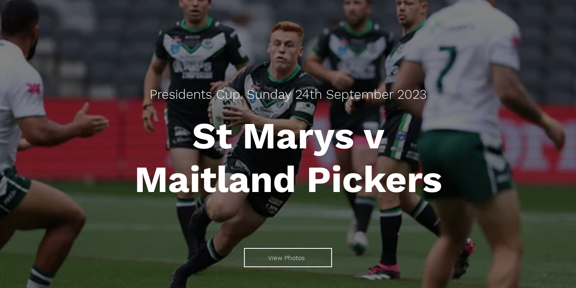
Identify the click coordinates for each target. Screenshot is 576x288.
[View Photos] (288, 257)
